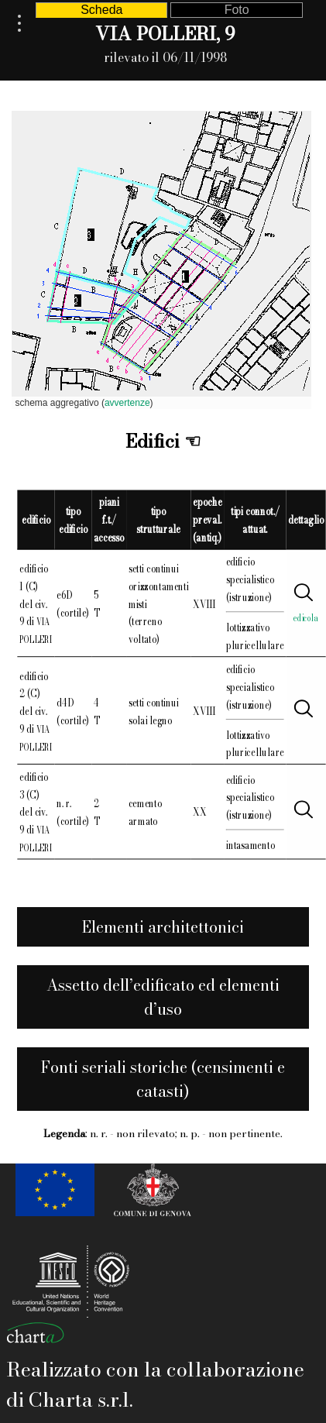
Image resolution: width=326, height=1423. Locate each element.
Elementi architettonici (163, 927)
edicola (305, 617)
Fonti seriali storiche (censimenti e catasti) (163, 1079)
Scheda (101, 9)
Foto (237, 9)
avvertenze (127, 402)
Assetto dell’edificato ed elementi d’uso (163, 997)
